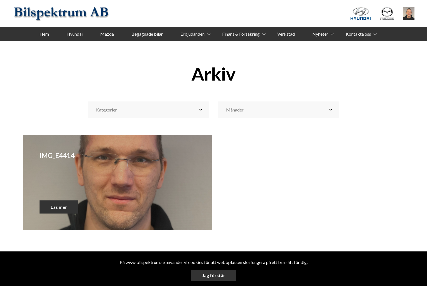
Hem (44, 34)
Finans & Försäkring (241, 34)
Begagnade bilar (147, 34)
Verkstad (286, 34)
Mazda (107, 34)
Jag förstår (213, 275)
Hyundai (75, 34)
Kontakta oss (358, 34)
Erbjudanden (192, 34)
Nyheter (320, 34)
